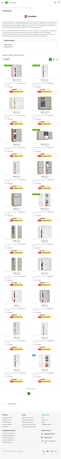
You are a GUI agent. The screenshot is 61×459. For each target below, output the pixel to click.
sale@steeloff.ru (48, 437)
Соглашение (5, 426)
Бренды (43, 422)
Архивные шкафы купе (8, 440)
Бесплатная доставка (27, 420)
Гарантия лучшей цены (28, 417)
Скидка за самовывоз (27, 422)
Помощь (4, 415)
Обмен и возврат (6, 422)
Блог (42, 417)
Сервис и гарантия (7, 424)
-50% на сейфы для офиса (29, 426)
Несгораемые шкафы (7, 437)
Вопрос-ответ (45, 420)
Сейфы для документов (8, 433)
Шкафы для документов (8, 435)
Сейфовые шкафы (7, 442)
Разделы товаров (9, 40)
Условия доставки (7, 417)
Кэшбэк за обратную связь (29, 424)
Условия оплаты (6, 420)
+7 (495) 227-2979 (49, 433)
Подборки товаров (46, 424)
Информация (45, 415)
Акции (24, 415)
